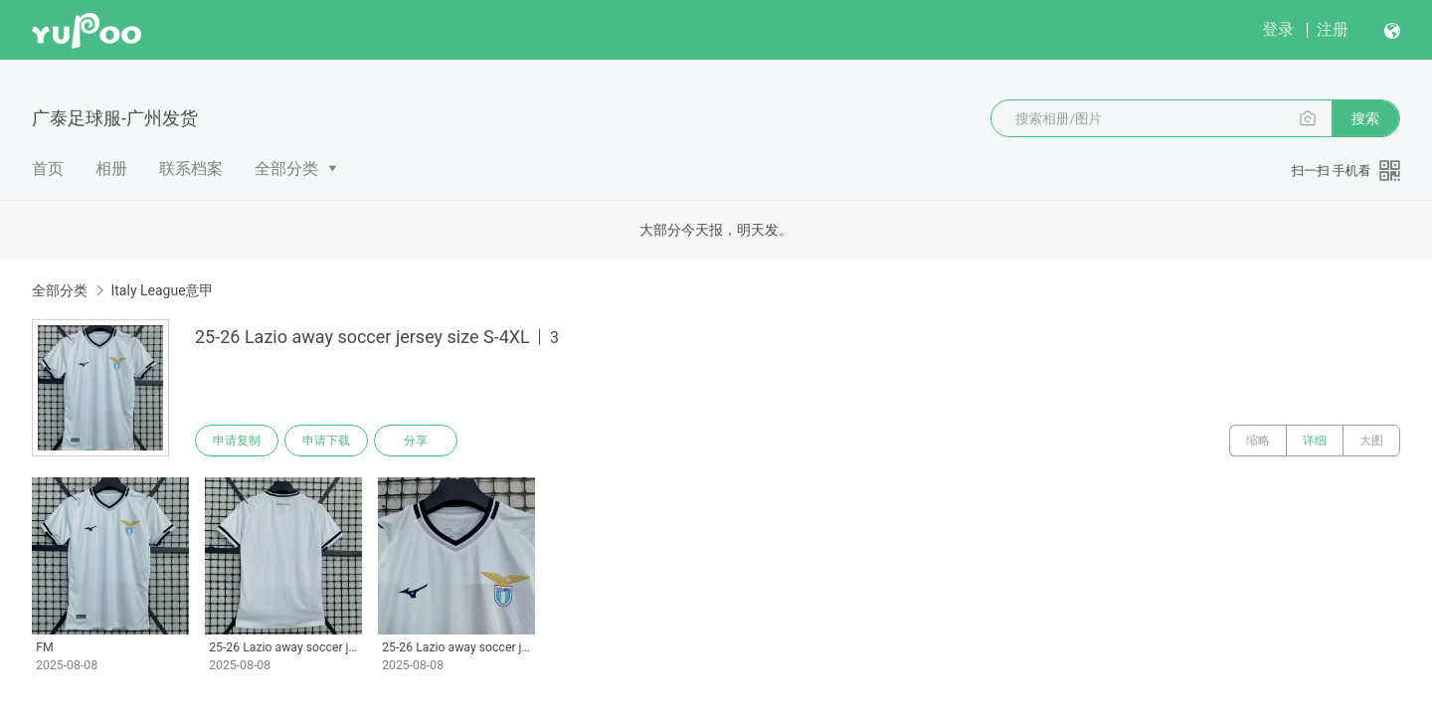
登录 (1278, 29)
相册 (111, 168)
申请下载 (326, 441)
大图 (1371, 441)
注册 (1332, 29)
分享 (416, 441)
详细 (1315, 441)
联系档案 (191, 168)
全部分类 (286, 168)
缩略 (1258, 441)
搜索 (1365, 118)
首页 (48, 168)
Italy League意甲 (161, 290)
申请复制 (237, 441)
